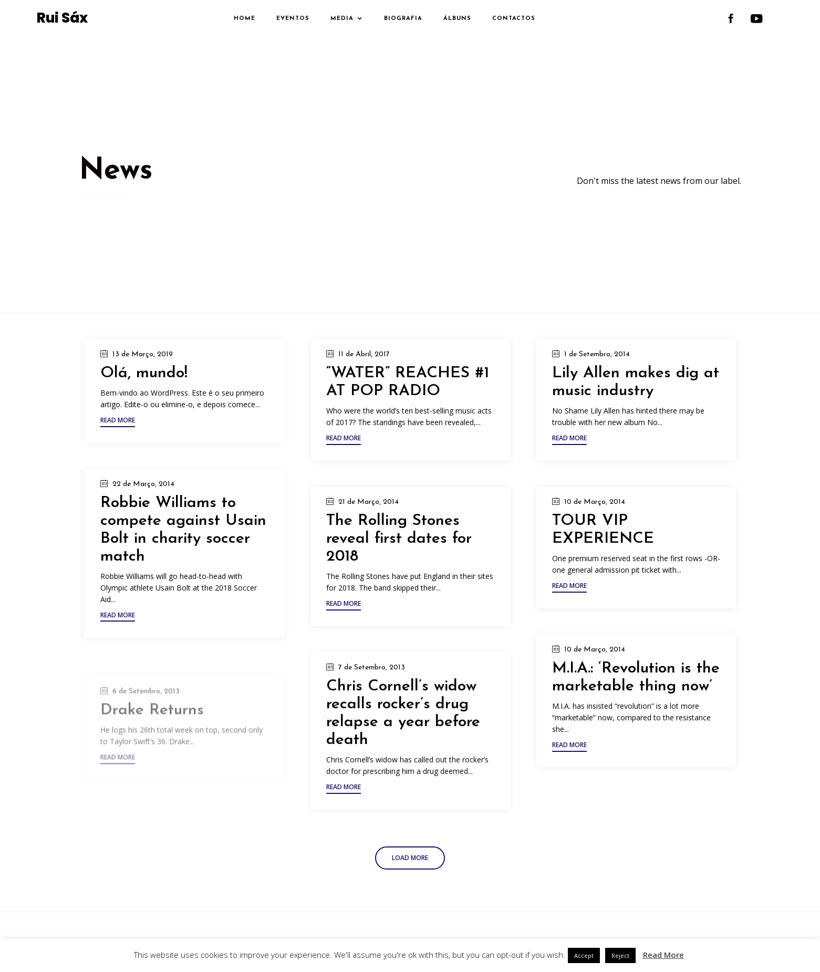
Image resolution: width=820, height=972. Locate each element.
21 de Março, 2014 (368, 502)
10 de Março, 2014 (594, 507)
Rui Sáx (62, 18)
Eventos (292, 19)
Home (244, 19)
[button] (117, 422)
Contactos (513, 19)
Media (342, 19)
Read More (663, 954)
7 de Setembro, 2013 (371, 692)
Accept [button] (584, 955)
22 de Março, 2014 (143, 484)
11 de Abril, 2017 (364, 354)
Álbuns (457, 19)
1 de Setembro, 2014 (597, 354)
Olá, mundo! (144, 373)
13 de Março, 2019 (142, 354)
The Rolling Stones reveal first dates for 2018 (399, 539)
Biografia (403, 19)
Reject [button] (620, 955)
